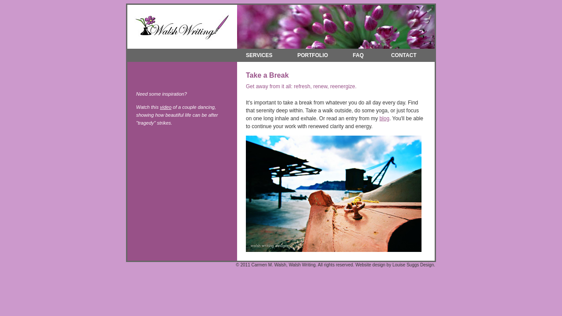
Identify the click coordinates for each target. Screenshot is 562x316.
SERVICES (256, 55)
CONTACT (404, 55)
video (165, 107)
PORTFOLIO (312, 55)
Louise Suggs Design (413, 264)
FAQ (358, 55)
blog (384, 118)
